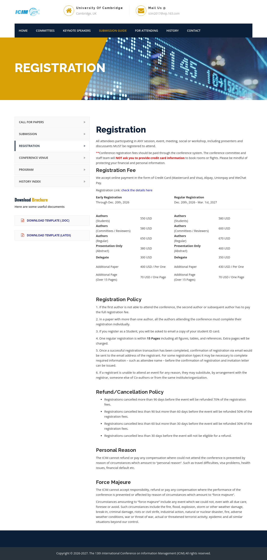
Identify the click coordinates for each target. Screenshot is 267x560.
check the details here (136, 190)
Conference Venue (33, 158)
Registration (29, 146)
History (172, 31)
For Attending (146, 31)
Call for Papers (31, 122)
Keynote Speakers (77, 31)
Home (23, 31)
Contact (193, 31)
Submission (28, 134)
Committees (45, 31)
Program (26, 170)
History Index (30, 181)
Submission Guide (113, 31)
